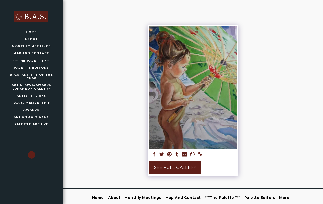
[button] (31, 155)
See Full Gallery (175, 167)
